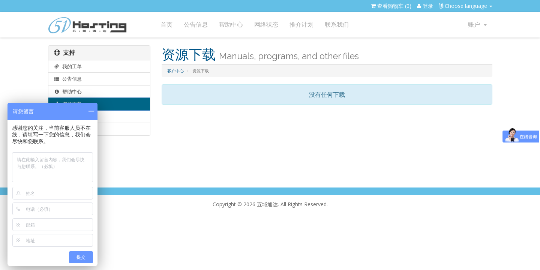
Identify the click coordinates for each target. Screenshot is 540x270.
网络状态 (266, 24)
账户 (477, 24)
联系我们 (337, 24)
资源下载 (68, 103)
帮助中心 (231, 24)
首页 (166, 24)
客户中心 (175, 71)
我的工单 (68, 66)
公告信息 (196, 24)
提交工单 (68, 129)
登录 (425, 5)
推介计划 (302, 24)
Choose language (465, 5)
